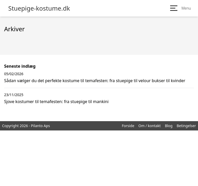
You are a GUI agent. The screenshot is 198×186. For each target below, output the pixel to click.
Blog (168, 125)
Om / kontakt (149, 125)
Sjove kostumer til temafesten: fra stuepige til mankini (56, 101)
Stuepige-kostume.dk (39, 8)
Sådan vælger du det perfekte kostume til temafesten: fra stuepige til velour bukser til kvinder (94, 80)
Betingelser (186, 125)
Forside (128, 125)
